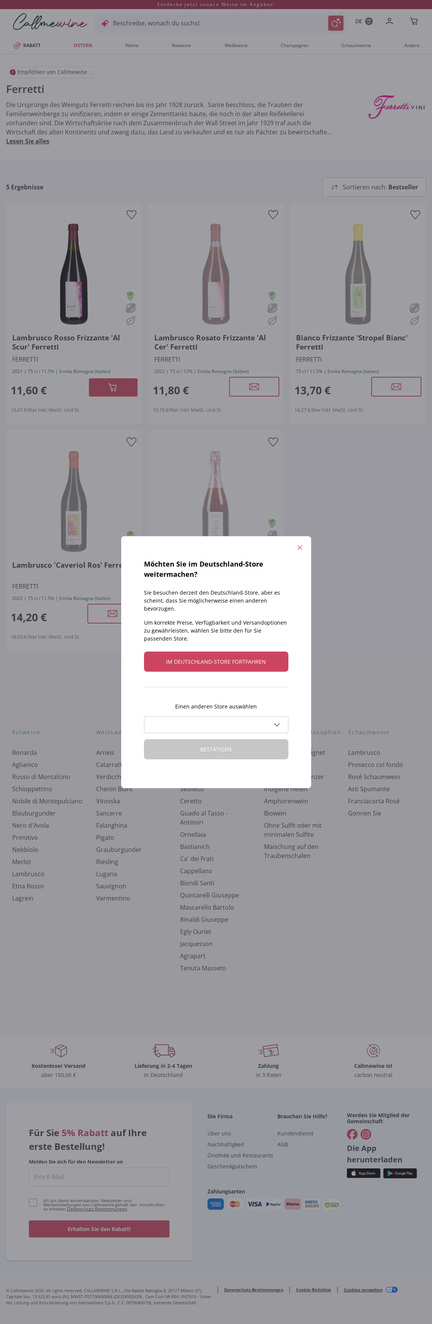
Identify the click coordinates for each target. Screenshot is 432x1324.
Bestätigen (216, 749)
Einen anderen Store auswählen (216, 706)
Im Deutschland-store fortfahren (216, 661)
